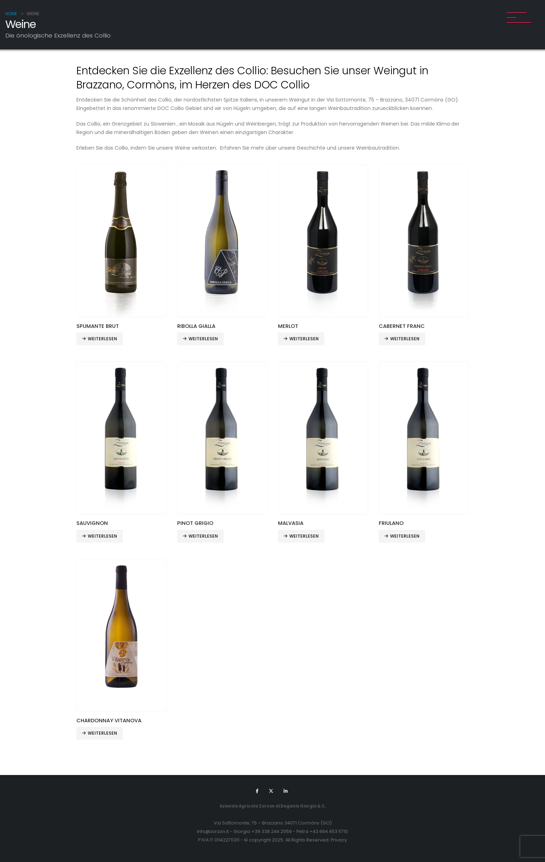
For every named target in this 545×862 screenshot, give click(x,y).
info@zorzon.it (213, 831)
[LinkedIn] (285, 791)
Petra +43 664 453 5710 (322, 831)
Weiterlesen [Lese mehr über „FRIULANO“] (404, 536)
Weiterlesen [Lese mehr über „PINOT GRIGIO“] (203, 536)
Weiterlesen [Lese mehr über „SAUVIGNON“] (102, 536)
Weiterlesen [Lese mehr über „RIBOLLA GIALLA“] (203, 339)
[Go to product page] (121, 241)
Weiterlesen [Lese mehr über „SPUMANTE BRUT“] (102, 339)
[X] (271, 791)
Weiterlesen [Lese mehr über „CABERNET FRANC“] (404, 339)
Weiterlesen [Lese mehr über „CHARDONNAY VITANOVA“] (102, 733)
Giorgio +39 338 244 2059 (262, 831)
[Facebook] (257, 791)
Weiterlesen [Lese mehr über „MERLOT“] (304, 339)
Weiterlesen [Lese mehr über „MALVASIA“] (304, 536)
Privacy (339, 840)
